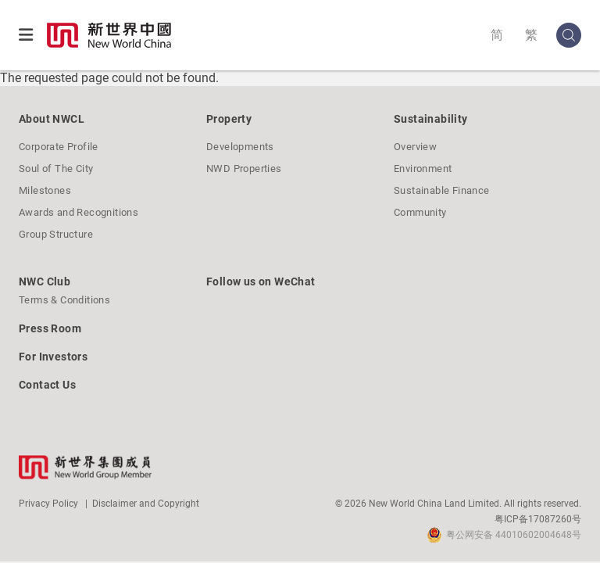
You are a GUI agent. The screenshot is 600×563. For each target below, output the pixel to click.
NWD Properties (244, 168)
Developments (240, 146)
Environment (423, 168)
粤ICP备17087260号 (538, 519)
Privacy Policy (48, 503)
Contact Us (47, 384)
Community (420, 212)
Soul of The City (56, 168)
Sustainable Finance (442, 190)
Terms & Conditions (64, 300)
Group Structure (56, 234)
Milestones (45, 190)
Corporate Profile (58, 146)
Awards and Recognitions (78, 212)
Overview (415, 146)
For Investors (53, 356)
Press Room (50, 328)
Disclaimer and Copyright (145, 503)
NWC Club (44, 281)
